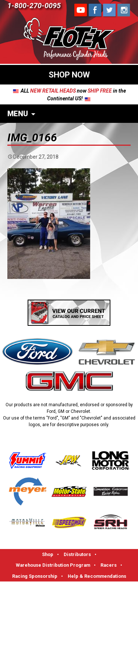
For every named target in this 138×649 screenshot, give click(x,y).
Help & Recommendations (97, 576)
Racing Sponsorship (34, 576)
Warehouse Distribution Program (53, 565)
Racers (108, 565)
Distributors (77, 554)
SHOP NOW (69, 74)
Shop (47, 554)
